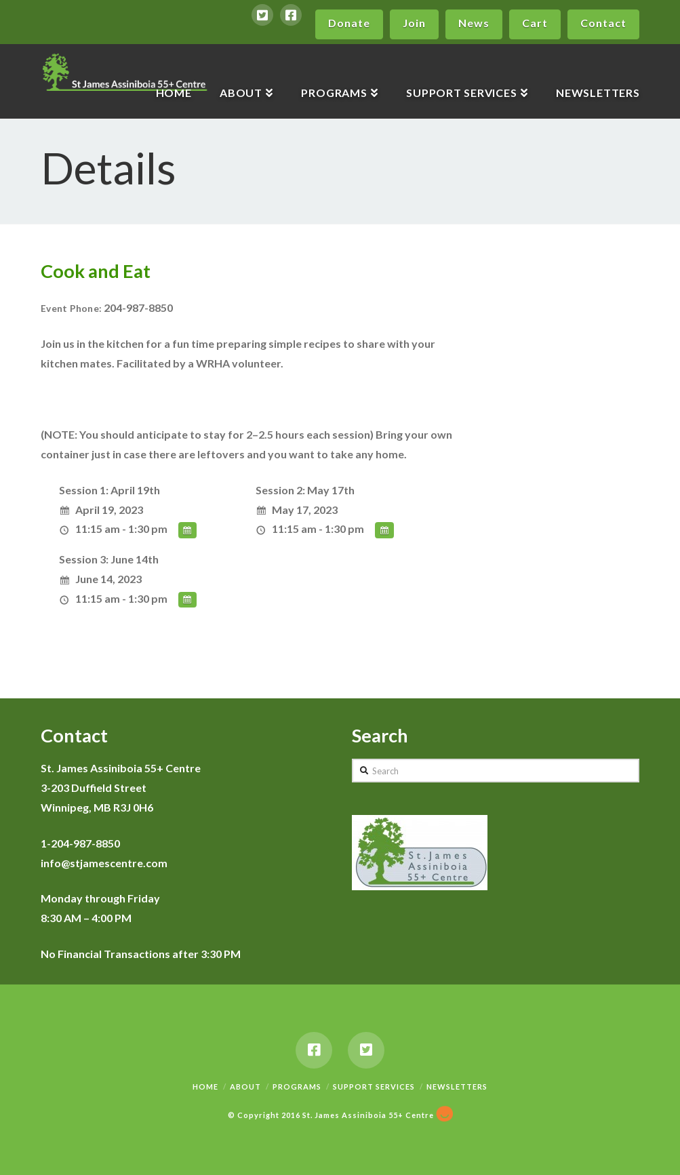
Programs (297, 1086)
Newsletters (456, 1086)
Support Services (374, 1086)
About (245, 1086)
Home (205, 1086)
